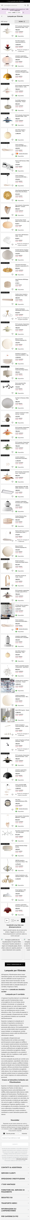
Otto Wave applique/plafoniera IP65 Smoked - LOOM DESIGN (21, 800)
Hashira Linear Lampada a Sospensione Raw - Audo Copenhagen (21, 295)
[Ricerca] (25, 5)
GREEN (14, 12)
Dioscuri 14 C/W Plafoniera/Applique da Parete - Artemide (20, 339)
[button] (12, 36)
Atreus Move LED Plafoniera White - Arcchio (21, 235)
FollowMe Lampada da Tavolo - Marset (20, 576)
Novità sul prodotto (11, 1200)
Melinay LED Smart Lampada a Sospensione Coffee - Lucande (22, 531)
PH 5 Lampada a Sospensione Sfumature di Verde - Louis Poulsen (22, 443)
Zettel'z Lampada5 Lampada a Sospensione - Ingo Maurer (22, 666)
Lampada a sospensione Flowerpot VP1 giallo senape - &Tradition (22, 71)
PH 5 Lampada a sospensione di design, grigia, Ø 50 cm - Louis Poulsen (22, 591)
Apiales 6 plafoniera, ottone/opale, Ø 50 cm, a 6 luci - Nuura (22, 309)
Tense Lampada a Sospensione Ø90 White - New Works (21, 145)
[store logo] (11, 5)
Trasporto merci (9, 1181)
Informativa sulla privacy (21, 1136)
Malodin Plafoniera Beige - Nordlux (21, 846)
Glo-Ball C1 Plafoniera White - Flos (22, 398)
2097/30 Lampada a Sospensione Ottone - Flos (21, 861)
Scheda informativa (23, 153)
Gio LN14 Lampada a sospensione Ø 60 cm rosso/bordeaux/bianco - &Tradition (21, 41)
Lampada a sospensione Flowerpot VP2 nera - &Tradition (20, 770)
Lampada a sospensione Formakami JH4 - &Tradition (21, 502)
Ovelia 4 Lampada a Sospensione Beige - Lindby (21, 725)
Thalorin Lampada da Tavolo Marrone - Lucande (22, 413)
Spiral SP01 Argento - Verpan (22, 710)
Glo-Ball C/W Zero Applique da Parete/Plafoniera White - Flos (22, 250)
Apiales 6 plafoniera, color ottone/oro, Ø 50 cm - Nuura (21, 875)
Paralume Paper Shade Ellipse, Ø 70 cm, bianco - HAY (22, 220)
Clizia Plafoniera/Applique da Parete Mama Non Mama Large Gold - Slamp (22, 191)
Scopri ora (17, 10)
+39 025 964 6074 (19, 1212)
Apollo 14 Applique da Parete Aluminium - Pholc (22, 740)
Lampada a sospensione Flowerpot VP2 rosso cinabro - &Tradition (22, 905)
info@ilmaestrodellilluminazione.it (15, 1214)
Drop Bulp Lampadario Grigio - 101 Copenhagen (22, 831)
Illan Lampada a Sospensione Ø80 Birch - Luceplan (22, 205)
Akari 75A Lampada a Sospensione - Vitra (20, 130)
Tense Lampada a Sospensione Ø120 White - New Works (21, 620)
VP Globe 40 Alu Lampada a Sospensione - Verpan (21, 605)
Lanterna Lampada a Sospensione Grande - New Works (21, 696)
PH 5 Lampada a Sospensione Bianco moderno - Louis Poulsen (22, 86)
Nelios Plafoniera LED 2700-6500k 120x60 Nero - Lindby (21, 487)
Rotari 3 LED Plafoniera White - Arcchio (22, 161)
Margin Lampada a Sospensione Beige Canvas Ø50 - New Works (21, 369)
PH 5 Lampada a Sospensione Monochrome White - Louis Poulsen (22, 26)
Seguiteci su (6, 1175)
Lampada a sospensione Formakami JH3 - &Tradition (21, 637)
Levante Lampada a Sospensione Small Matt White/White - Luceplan (21, 457)
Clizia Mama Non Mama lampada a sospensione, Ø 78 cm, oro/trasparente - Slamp (22, 265)
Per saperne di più (9, 1194)
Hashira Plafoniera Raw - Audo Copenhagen (21, 516)
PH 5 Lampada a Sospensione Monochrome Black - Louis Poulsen (22, 755)
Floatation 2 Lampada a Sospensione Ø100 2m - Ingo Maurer (22, 354)
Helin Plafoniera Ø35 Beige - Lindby (22, 280)
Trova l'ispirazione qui (14, 942)
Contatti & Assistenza (11, 1145)
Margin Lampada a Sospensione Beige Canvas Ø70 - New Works (21, 561)
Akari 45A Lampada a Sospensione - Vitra (20, 651)
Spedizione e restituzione (13, 1156)
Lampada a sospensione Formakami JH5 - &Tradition (21, 56)
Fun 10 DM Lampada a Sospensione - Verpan (20, 101)
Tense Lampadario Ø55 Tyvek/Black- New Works (21, 785)
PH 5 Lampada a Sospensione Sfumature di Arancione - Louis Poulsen (22, 428)
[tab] (15, 1145)
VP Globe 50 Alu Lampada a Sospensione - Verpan (21, 681)
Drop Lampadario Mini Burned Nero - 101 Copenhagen (20, 383)
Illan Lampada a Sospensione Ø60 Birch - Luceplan (22, 816)
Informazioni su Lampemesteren (8, 1187)
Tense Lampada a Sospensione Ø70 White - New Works (21, 176)
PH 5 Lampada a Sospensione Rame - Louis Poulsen (22, 472)
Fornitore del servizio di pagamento (13, 1169)
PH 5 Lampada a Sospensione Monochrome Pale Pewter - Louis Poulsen (22, 324)
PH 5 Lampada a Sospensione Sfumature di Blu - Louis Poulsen (22, 115)
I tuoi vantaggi (8, 1162)
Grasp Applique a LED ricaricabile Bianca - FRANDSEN (20, 890)
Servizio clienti (8, 1151)
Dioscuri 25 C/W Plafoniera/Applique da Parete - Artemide (20, 546)
